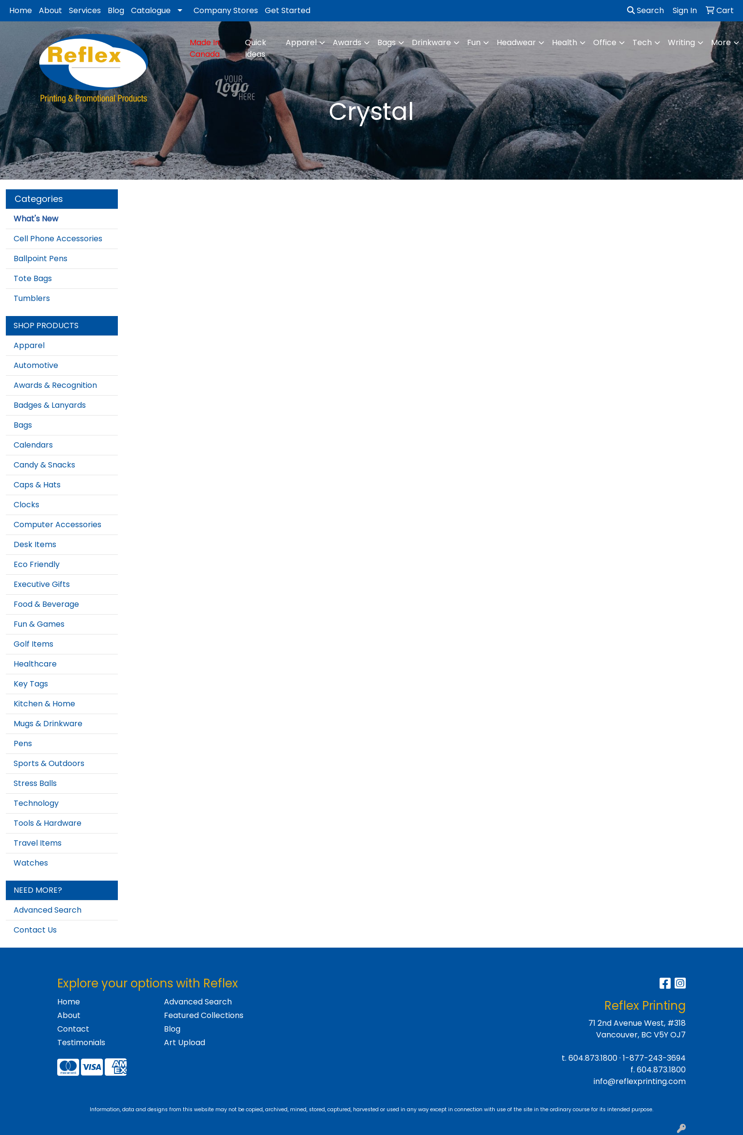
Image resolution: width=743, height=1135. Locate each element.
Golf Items (33, 644)
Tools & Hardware (47, 823)
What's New (36, 218)
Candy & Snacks (44, 464)
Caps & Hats (37, 484)
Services (85, 10)
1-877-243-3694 (654, 1058)
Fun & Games (39, 624)
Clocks (26, 504)
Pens (23, 743)
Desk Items (35, 544)
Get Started (287, 10)
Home (20, 10)
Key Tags (31, 683)
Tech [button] (642, 42)
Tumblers (32, 298)
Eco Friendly (37, 564)
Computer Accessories (57, 524)
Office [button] (604, 42)
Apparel (29, 345)
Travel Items (38, 843)
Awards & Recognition (55, 385)
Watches (31, 862)
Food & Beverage (46, 604)
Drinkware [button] (431, 42)
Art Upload (184, 1042)
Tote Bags (33, 278)
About (50, 10)
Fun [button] (474, 42)
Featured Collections (203, 1015)
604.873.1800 (592, 1058)
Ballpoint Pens (40, 258)
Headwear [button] (516, 42)
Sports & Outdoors (49, 763)
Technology (36, 803)
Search (645, 10)
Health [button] (564, 42)
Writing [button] (681, 42)
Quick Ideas (255, 48)
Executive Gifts (42, 584)
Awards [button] (347, 42)
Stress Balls (35, 783)
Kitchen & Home (44, 703)
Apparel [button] (301, 42)
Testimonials (81, 1042)
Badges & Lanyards (50, 405)
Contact (73, 1029)
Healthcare (35, 663)
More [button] (721, 42)
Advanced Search (47, 910)
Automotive (36, 365)
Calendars (33, 445)
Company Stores (226, 10)
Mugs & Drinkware (48, 723)
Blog (116, 10)
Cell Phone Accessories (58, 238)
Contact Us (35, 929)
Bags (23, 425)
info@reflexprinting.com (640, 1081)
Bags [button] (386, 42)
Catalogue (151, 10)
